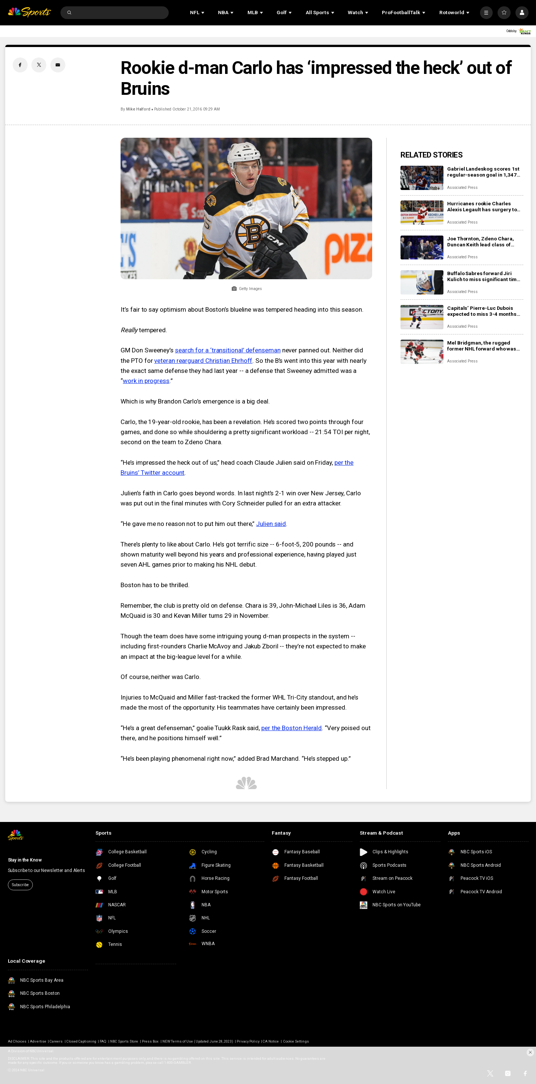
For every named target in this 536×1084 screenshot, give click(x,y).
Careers (56, 1041)
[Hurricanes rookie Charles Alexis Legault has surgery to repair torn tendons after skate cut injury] (422, 212)
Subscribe (20, 884)
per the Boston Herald (291, 728)
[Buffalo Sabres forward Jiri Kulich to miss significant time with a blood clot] (422, 282)
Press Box (150, 1041)
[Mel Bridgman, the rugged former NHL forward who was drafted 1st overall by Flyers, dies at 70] (422, 352)
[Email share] (57, 64)
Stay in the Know (25, 860)
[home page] (29, 12)
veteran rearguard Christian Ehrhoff (203, 360)
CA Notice (271, 1041)
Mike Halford (138, 109)
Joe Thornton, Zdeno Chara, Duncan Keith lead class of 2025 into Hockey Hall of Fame (483, 241)
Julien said (271, 523)
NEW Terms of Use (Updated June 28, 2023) (197, 1041)
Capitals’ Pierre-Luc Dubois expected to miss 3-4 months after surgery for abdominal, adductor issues (481, 311)
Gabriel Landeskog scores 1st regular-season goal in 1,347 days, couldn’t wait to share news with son (483, 172)
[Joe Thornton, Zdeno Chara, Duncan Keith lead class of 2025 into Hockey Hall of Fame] (422, 248)
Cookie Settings (296, 1041)
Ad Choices (17, 1041)
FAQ (103, 1041)
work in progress (146, 380)
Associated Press (462, 187)
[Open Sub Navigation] (203, 12)
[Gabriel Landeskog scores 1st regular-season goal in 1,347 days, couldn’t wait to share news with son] (422, 178)
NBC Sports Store (124, 1041)
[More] (486, 12)
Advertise (38, 1041)
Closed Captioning (81, 1041)
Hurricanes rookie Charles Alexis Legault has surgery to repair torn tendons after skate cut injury (484, 206)
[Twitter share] (38, 64)
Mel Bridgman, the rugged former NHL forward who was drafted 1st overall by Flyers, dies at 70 (481, 346)
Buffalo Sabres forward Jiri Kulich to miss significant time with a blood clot (483, 276)
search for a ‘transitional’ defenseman (228, 350)
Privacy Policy (248, 1041)
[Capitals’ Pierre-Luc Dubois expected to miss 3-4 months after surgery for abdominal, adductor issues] (422, 317)
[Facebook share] (20, 64)
